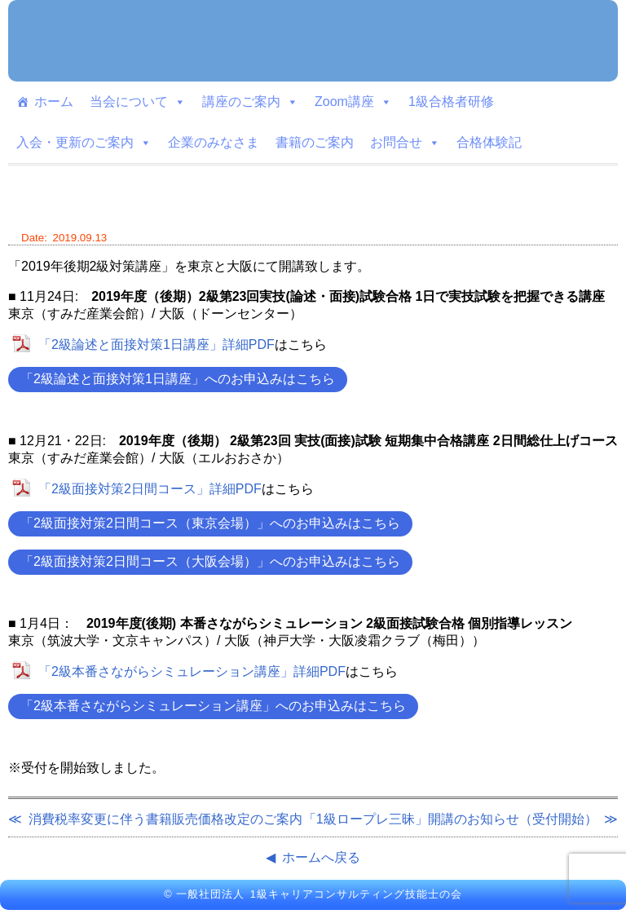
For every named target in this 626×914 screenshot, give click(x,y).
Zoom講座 (353, 102)
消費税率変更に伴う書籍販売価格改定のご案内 (165, 819)
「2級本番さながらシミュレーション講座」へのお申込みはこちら (213, 706)
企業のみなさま (213, 142)
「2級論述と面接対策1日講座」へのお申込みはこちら (177, 379)
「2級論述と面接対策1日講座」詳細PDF (156, 344)
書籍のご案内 (315, 142)
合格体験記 (489, 142)
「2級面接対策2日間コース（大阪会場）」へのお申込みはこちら (210, 561)
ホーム (53, 101)
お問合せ (405, 142)
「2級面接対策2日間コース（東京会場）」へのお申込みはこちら (210, 523)
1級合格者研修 (451, 101)
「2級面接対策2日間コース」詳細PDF (150, 489)
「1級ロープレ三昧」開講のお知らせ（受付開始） (450, 819)
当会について (138, 102)
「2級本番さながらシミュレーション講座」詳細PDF (192, 671)
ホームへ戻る (321, 857)
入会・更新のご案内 (84, 142)
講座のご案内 (250, 102)
